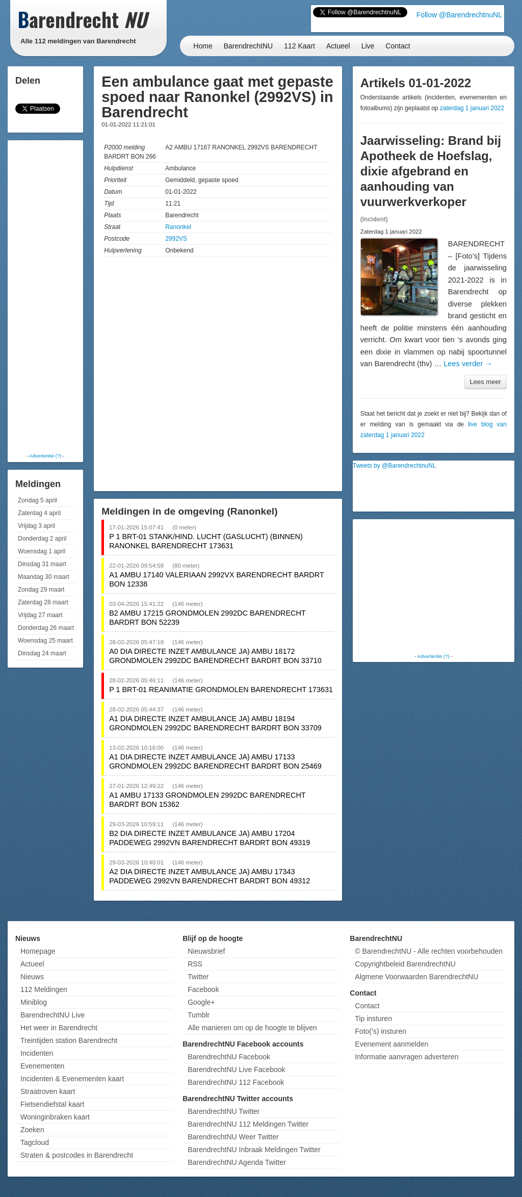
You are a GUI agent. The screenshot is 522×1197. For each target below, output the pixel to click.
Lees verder (467, 364)
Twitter (198, 977)
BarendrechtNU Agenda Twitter (237, 1162)
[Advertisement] (51, 296)
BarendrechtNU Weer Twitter (233, 1137)
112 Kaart (299, 46)
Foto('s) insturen (380, 1031)
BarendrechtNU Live (52, 1015)
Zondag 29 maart (41, 589)
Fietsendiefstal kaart (52, 1104)
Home (202, 46)
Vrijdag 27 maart (40, 615)
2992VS (176, 238)
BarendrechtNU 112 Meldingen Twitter (248, 1124)
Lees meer (485, 382)
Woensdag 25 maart (45, 640)
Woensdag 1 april (41, 551)
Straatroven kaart (47, 1091)
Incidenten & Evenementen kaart (72, 1079)
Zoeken (32, 1130)
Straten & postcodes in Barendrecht (76, 1155)
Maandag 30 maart (43, 576)
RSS (195, 964)
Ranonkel (178, 227)
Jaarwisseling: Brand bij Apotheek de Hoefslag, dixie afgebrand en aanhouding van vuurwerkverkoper (430, 171)
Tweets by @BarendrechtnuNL (394, 465)
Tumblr (199, 1015)
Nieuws (32, 977)
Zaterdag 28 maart (43, 602)
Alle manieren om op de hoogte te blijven (252, 1028)
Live (368, 46)
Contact (397, 46)
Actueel (338, 46)
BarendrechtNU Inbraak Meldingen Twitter (254, 1149)
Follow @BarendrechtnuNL (459, 15)
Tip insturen (373, 1018)
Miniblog (33, 1002)
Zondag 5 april (37, 500)
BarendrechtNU (248, 46)
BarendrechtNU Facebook (229, 1057)
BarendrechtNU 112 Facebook (236, 1082)
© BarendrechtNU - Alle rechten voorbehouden (429, 951)
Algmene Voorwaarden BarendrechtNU (416, 977)
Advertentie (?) (45, 456)
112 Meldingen (43, 989)
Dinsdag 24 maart (42, 653)
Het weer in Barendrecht (58, 1028)
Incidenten (37, 1053)
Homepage (38, 951)
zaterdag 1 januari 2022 (472, 108)
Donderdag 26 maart (46, 627)
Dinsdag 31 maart (42, 564)
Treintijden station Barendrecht (68, 1040)
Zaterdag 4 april (39, 513)
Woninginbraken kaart (55, 1117)
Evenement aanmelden (391, 1044)
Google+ (201, 1002)
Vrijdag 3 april (36, 525)
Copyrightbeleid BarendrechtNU (405, 964)
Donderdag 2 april (42, 538)
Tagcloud (34, 1142)
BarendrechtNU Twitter (223, 1111)
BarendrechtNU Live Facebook (236, 1069)
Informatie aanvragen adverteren (406, 1057)
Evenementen (42, 1066)
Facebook (203, 989)
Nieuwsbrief (206, 951)
